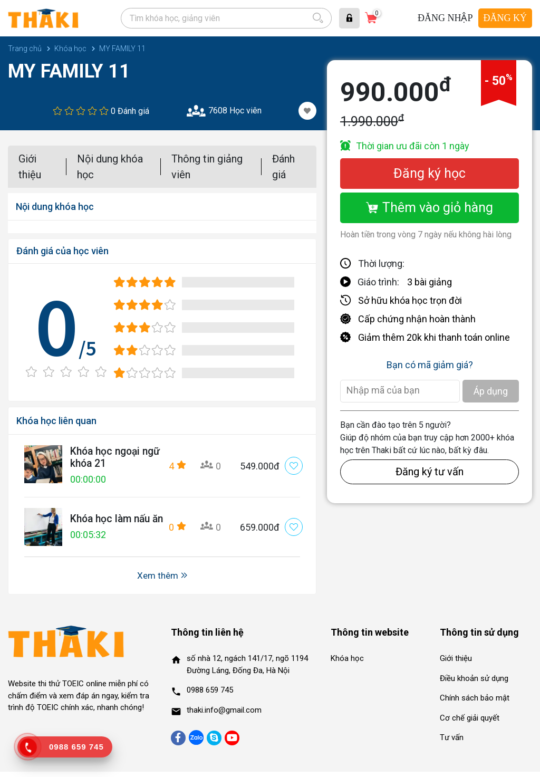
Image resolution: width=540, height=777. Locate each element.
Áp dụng (491, 391)
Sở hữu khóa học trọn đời (410, 300)
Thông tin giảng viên (207, 166)
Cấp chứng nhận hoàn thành (417, 318)
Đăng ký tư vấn (430, 471)
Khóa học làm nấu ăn (112, 521)
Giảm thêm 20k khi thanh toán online (434, 337)
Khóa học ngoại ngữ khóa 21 (107, 458)
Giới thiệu (29, 166)
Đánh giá (283, 166)
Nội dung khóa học (110, 166)
